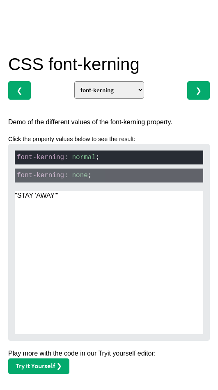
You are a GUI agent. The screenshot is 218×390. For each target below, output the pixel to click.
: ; (58, 157)
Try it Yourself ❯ (39, 365)
